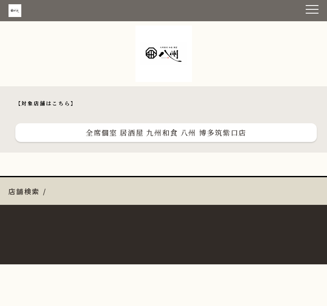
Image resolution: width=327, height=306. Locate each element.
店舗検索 (24, 191)
